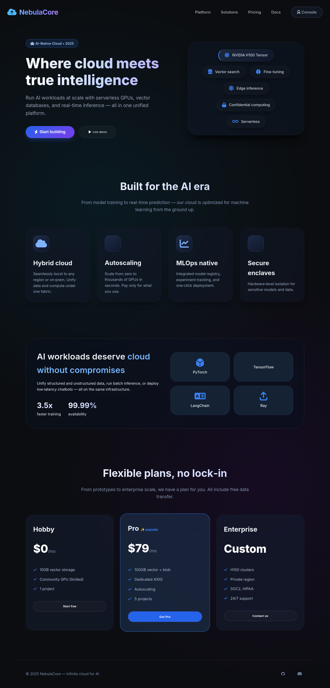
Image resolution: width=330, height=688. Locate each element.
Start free (70, 606)
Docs (276, 12)
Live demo (97, 132)
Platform (202, 12)
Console (306, 12)
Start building (50, 132)
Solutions (229, 12)
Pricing (254, 12)
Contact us (260, 616)
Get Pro (164, 617)
